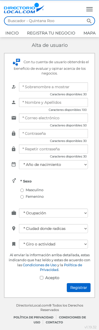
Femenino (33, 196)
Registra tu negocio (50, 33)
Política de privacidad (33, 317)
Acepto (49, 277)
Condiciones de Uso (39, 265)
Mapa (89, 33)
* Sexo (26, 181)
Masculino (32, 190)
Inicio (12, 33)
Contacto (54, 322)
